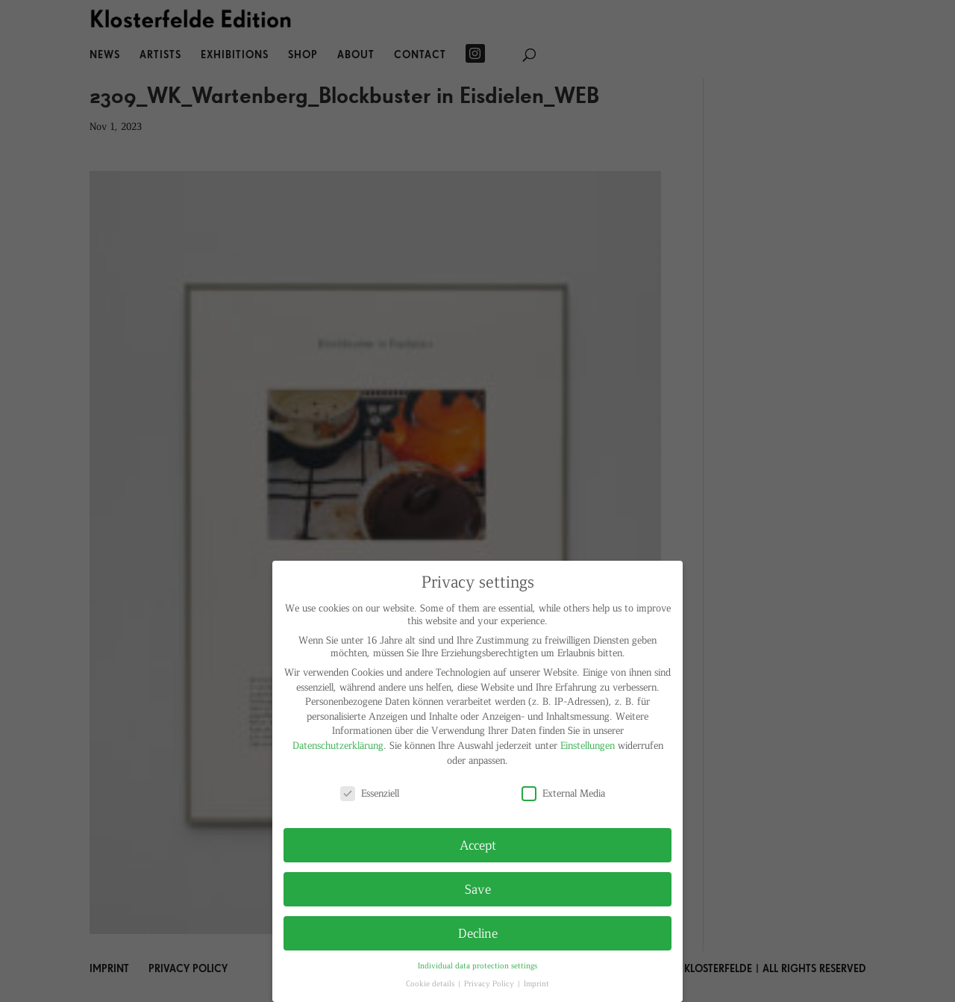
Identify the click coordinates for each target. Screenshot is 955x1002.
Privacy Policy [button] (490, 983)
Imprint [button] (536, 983)
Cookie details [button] (431, 983)
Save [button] (478, 888)
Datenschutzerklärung (337, 744)
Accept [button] (478, 844)
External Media (563, 792)
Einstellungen (587, 744)
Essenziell (369, 792)
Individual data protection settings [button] (477, 965)
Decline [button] (478, 932)
